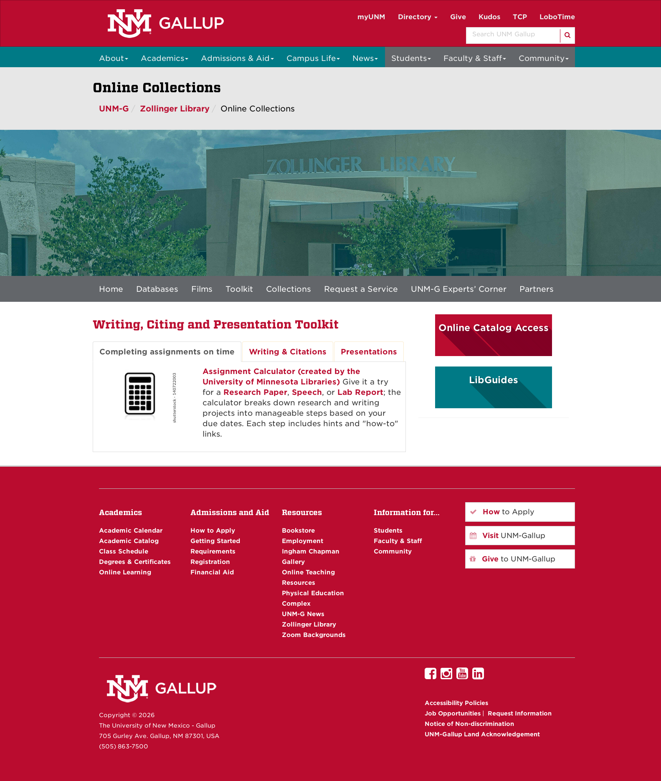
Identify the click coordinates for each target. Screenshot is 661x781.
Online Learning (125, 572)
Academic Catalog (129, 540)
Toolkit (239, 288)
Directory (418, 17)
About (113, 58)
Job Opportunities (453, 713)
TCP (520, 17)
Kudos (489, 17)
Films (202, 288)
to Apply (502, 512)
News (365, 58)
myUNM (371, 17)
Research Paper (255, 392)
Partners (536, 288)
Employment (302, 540)
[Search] (567, 36)
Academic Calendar (130, 530)
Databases (157, 288)
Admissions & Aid (237, 58)
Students (411, 58)
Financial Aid (212, 572)
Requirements (213, 551)
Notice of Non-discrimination (469, 723)
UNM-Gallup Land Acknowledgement (482, 734)
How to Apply (212, 530)
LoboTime (557, 17)
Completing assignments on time (167, 351)
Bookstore (298, 530)
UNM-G (114, 109)
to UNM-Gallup (512, 559)
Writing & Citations (288, 351)
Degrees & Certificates (135, 561)
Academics (164, 58)
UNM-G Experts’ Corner (459, 288)
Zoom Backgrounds (314, 634)
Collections (288, 288)
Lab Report (360, 392)
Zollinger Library (175, 109)
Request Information (520, 713)
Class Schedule (123, 551)
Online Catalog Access (493, 327)
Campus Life (313, 58)
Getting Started (215, 540)
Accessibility (456, 703)
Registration (210, 561)
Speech (307, 392)
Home (111, 288)
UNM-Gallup (507, 535)
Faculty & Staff (474, 58)
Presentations (369, 351)
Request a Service (361, 288)
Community (544, 58)
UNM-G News (303, 613)
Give (458, 17)
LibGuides (493, 379)
